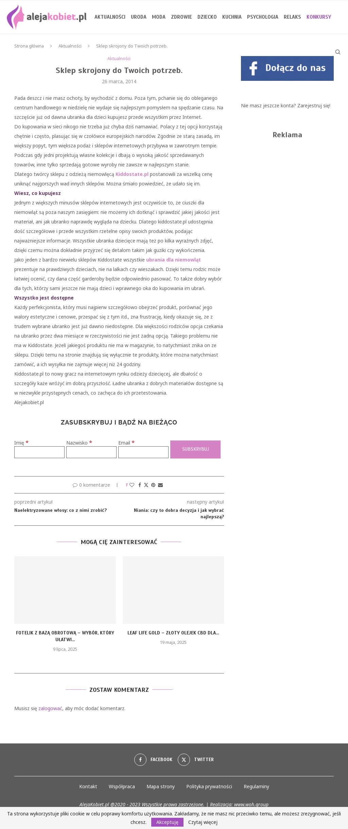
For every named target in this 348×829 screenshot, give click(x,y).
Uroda (138, 17)
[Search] (337, 52)
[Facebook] (153, 760)
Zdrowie (181, 17)
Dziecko (207, 17)
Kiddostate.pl (132, 174)
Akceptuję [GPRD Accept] (167, 822)
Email (126, 442)
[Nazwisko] (91, 452)
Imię (21, 442)
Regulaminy (256, 786)
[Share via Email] (160, 485)
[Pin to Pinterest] (153, 485)
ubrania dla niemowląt (173, 259)
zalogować (50, 708)
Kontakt (88, 786)
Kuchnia (232, 17)
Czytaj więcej (203, 822)
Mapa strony (160, 786)
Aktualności (109, 17)
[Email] (143, 452)
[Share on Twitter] (146, 485)
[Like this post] (131, 485)
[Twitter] (196, 760)
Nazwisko (79, 442)
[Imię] (39, 452)
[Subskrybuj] (195, 449)
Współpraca (122, 786)
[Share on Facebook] (139, 485)
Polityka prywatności (209, 786)
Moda (159, 17)
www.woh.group (251, 804)
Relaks (292, 17)
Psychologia (262, 17)
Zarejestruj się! (313, 105)
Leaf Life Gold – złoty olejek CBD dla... (173, 633)
